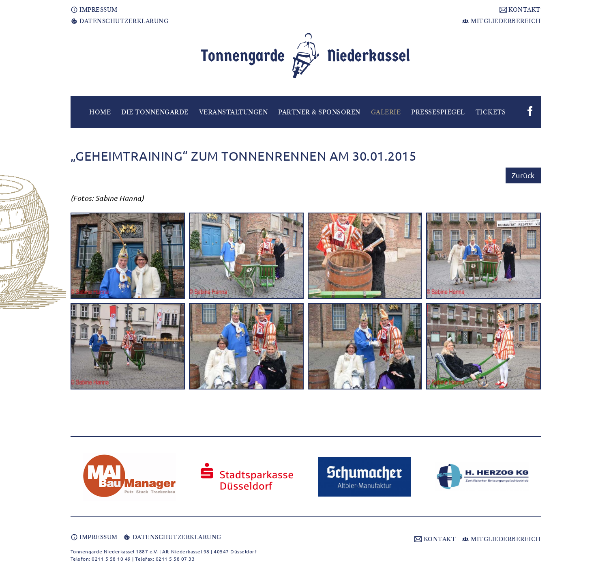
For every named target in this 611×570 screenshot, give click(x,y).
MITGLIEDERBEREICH (501, 21)
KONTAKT (520, 9)
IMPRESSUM (94, 9)
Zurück (523, 175)
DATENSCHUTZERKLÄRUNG (120, 21)
